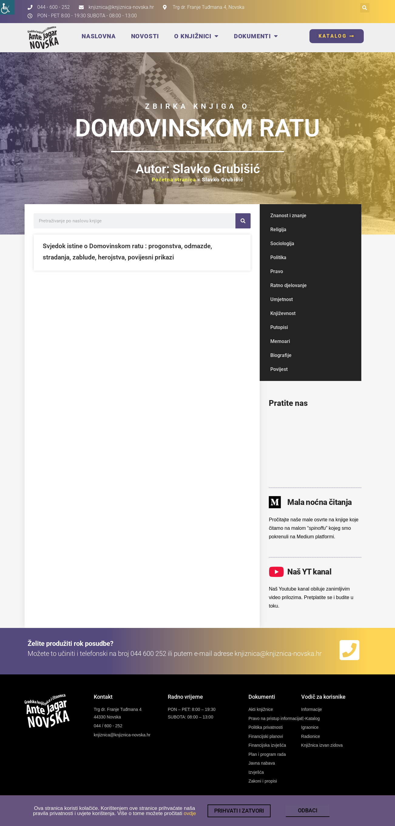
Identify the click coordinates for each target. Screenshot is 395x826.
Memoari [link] (280, 341)
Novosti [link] (145, 36)
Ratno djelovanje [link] (288, 285)
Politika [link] (278, 257)
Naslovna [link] (99, 36)
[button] (365, 7)
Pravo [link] (276, 271)
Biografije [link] (281, 355)
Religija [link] (278, 229)
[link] (7, 7)
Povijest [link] (279, 369)
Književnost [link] (282, 313)
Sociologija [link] (282, 243)
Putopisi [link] (279, 327)
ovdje (190, 817)
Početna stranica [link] (174, 180)
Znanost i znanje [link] (288, 215)
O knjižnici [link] (196, 36)
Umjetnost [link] (281, 299)
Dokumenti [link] (256, 36)
